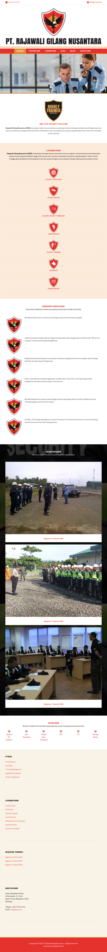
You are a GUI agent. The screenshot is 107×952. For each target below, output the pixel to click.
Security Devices (11, 824)
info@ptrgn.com (16, 909)
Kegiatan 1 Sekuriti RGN (13, 864)
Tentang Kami (10, 762)
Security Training (11, 813)
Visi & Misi (9, 765)
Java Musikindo (26, 735)
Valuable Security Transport (15, 821)
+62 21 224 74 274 (12, 2)
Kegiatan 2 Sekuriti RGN (13, 861)
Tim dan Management (13, 769)
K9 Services (9, 809)
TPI (78, 734)
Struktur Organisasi (12, 777)
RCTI (61, 734)
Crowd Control (10, 805)
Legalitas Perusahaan (13, 773)
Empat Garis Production (44, 737)
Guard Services (10, 817)
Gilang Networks (58, 946)
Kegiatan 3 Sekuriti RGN (13, 857)
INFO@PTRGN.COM (94, 2)
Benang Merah (95, 735)
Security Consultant (12, 828)
